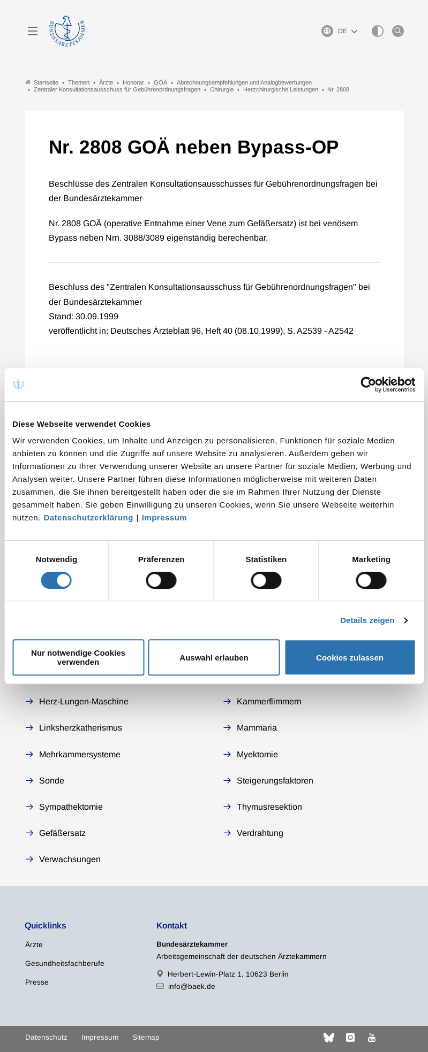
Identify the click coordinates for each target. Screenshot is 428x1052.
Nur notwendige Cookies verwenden (78, 657)
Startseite (41, 82)
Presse (37, 982)
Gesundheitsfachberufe (64, 963)
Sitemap (146, 1037)
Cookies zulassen (350, 657)
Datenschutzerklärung (88, 517)
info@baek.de (191, 986)
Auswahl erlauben (213, 657)
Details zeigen (367, 620)
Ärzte (34, 945)
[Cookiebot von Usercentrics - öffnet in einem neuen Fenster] (369, 384)
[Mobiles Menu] (33, 31)
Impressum (164, 517)
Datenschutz (46, 1037)
